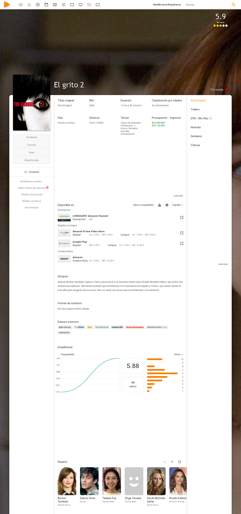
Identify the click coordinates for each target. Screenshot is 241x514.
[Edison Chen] (91, 487)
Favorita (31, 145)
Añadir (85, 308)
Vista (31, 152)
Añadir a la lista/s (31, 201)
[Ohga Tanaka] (136, 487)
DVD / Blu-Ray (201, 118)
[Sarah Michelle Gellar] (158, 487)
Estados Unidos (66, 122)
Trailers (195, 109)
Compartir (31, 172)
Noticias (196, 127)
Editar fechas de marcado (33, 187)
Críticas (195, 145)
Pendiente (31, 137)
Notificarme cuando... (31, 181)
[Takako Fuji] (113, 487)
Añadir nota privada (31, 194)
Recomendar (32, 207)
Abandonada (32, 160)
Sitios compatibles (143, 205)
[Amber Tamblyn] (69, 487)
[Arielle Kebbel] (180, 487)
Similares (196, 136)
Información (198, 100)
